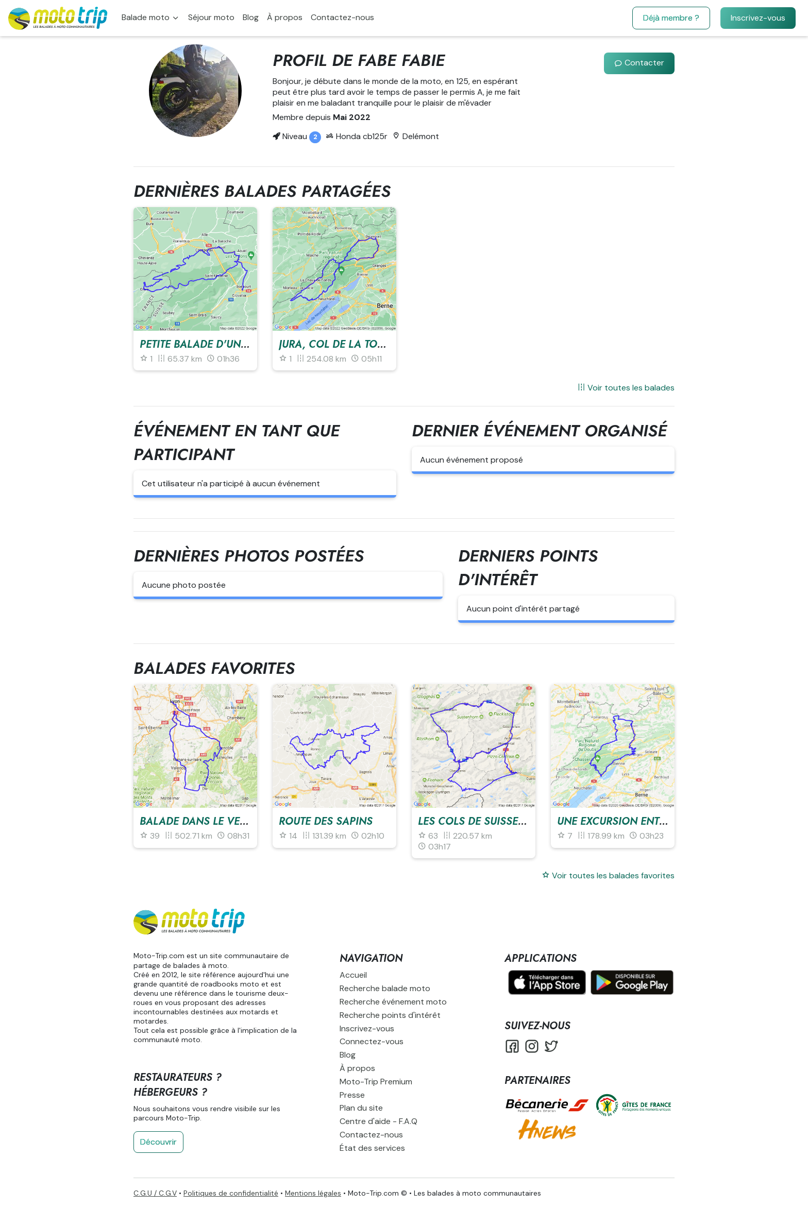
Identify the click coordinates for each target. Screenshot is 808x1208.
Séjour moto (211, 17)
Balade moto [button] (147, 17)
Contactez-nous (342, 17)
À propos (284, 17)
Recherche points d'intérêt (390, 1015)
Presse (352, 1095)
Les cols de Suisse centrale (494, 821)
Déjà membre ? (671, 17)
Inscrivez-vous (758, 17)
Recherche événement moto (393, 1001)
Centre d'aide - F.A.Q (378, 1121)
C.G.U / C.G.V (155, 1193)
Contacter (639, 62)
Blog (251, 17)
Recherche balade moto (385, 988)
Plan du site (361, 1107)
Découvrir (158, 1141)
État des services (372, 1148)
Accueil (353, 974)
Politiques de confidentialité (230, 1193)
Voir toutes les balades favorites (608, 875)
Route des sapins (326, 821)
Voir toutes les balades (626, 387)
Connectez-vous (371, 1041)
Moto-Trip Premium (376, 1081)
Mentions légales (313, 1193)
